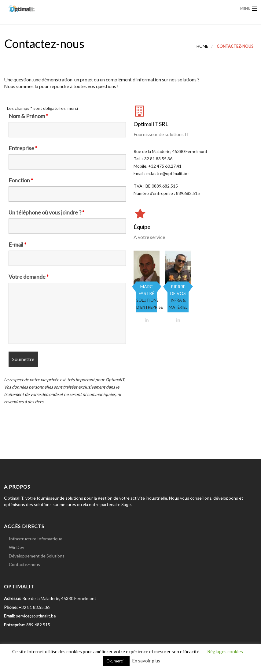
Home (202, 46)
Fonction (21, 180)
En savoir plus (146, 660)
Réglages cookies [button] (225, 651)
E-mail (17, 244)
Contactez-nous (24, 564)
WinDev (16, 547)
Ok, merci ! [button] (116, 660)
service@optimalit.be (35, 615)
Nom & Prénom (28, 116)
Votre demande (29, 277)
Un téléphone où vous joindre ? (46, 212)
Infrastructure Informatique (35, 538)
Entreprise (23, 148)
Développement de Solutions (36, 555)
